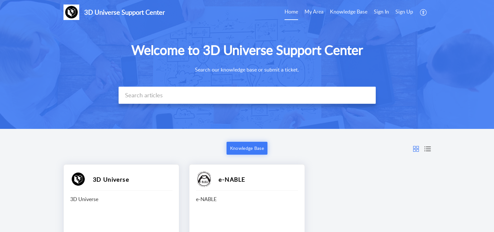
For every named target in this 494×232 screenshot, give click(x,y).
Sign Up (404, 11)
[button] (416, 148)
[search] (247, 95)
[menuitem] (393, 12)
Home (291, 11)
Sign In (381, 11)
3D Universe (111, 179)
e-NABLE (231, 179)
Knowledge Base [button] (247, 148)
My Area (314, 11)
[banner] (247, 64)
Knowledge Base (348, 11)
